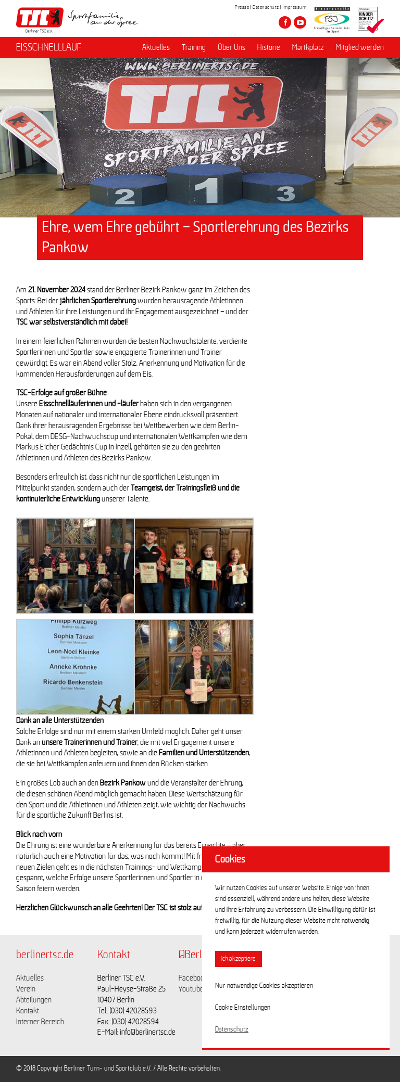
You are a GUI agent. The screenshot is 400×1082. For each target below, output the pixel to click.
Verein (25, 989)
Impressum (295, 7)
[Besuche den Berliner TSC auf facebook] (285, 22)
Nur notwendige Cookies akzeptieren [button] (264, 985)
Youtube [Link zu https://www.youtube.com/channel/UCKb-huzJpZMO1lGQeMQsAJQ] (191, 989)
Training (194, 47)
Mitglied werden (360, 47)
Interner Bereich (40, 1021)
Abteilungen (34, 1000)
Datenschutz (266, 7)
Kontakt (27, 1011)
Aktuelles (156, 47)
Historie (268, 47)
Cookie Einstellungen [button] (242, 1007)
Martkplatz (308, 47)
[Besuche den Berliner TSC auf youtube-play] (300, 22)
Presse (242, 7)
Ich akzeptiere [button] (238, 959)
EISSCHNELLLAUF (49, 47)
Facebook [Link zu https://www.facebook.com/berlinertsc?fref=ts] (193, 978)
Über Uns (231, 47)
